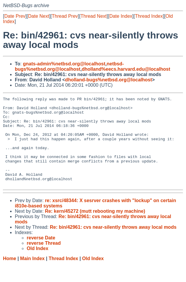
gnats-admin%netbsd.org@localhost (64, 63)
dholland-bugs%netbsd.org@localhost (108, 79)
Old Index (93, 276)
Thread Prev (65, 16)
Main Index (32, 276)
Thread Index (149, 16)
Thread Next (93, 16)
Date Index (120, 16)
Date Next (38, 16)
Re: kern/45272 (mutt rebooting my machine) (95, 228)
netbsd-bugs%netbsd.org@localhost (69, 66)
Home (9, 276)
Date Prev (14, 16)
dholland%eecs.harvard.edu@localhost (126, 69)
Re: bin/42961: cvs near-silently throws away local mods (113, 244)
